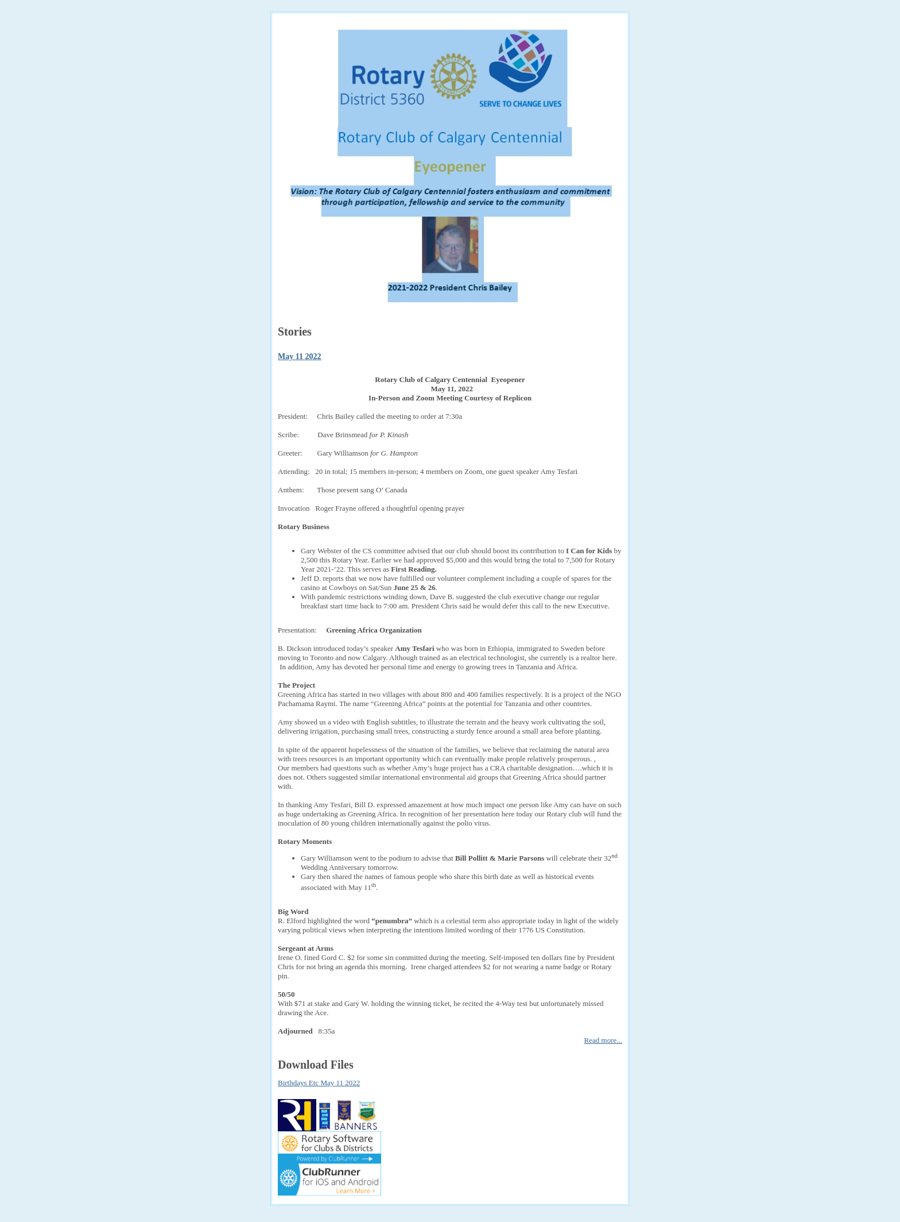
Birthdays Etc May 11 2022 (319, 1082)
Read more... (603, 1040)
